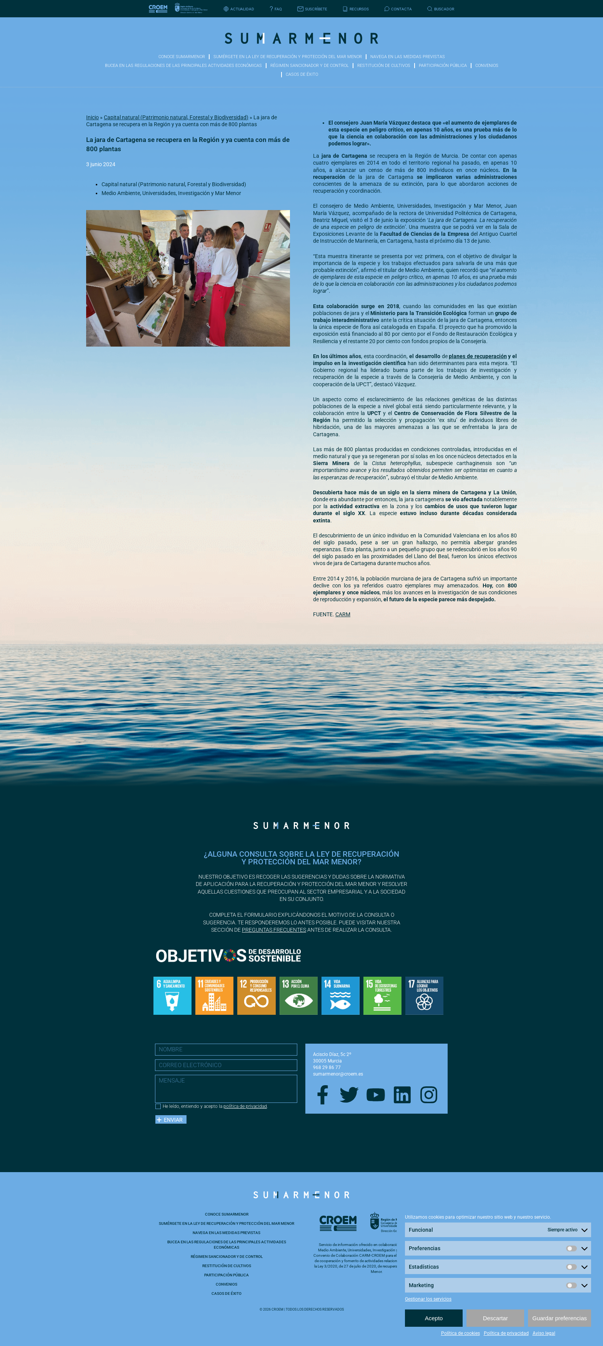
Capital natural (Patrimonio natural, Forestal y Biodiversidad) (176, 117)
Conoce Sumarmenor (181, 56)
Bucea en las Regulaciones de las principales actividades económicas (183, 65)
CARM (342, 614)
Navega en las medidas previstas (407, 56)
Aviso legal (544, 1333)
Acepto (434, 1318)
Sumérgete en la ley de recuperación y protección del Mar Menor (287, 56)
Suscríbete (312, 9)
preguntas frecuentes (274, 930)
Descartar (495, 1318)
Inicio (92, 117)
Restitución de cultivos (383, 65)
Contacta (398, 9)
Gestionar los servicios (428, 1299)
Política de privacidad (506, 1333)
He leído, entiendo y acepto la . (215, 1106)
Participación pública (443, 65)
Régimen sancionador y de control (309, 65)
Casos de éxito (302, 74)
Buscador (440, 9)
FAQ (276, 9)
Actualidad (238, 9)
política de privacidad (245, 1106)
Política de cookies (460, 1333)
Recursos (356, 9)
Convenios (486, 65)
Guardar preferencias (559, 1318)
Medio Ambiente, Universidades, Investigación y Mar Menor (171, 193)
